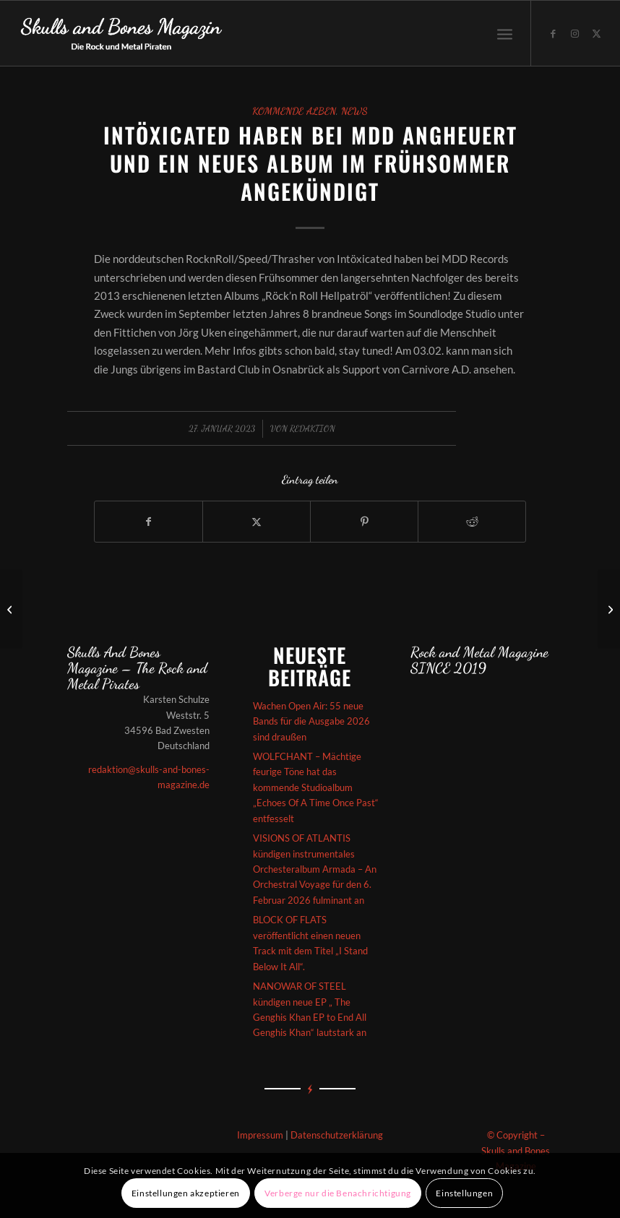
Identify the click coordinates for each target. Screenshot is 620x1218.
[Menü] (504, 33)
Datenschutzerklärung (336, 1135)
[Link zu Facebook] (553, 33)
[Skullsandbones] (122, 33)
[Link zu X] (597, 33)
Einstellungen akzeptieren (186, 1193)
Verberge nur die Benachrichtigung (337, 1193)
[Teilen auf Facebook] (148, 521)
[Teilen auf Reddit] (471, 521)
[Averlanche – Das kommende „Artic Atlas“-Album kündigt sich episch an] (11, 609)
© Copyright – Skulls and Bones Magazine (515, 1150)
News (354, 111)
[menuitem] (504, 33)
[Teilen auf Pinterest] (364, 521)
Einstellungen (464, 1193)
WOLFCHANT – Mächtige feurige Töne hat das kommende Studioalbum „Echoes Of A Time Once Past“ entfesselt (316, 787)
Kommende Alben (294, 111)
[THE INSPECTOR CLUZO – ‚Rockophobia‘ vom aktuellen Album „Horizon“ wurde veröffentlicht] (609, 609)
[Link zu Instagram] (575, 33)
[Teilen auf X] (256, 521)
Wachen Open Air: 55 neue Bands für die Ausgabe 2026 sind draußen (311, 721)
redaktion (312, 428)
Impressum (260, 1135)
